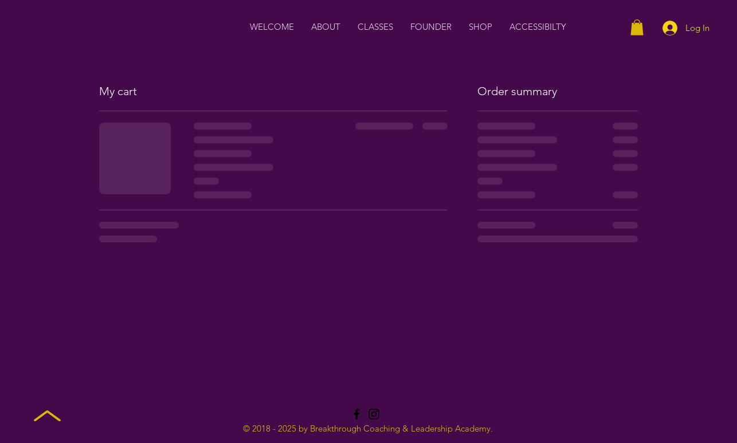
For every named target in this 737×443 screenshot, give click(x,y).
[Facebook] (357, 414)
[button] (637, 27)
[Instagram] (374, 414)
